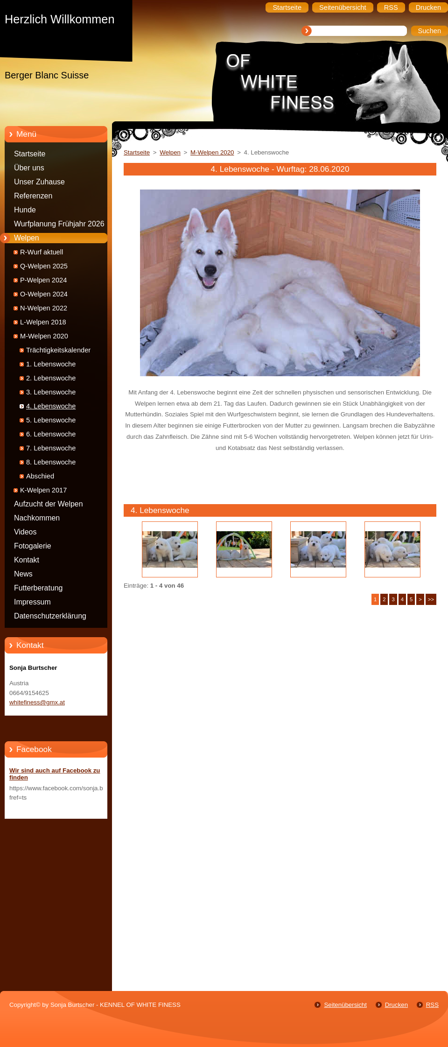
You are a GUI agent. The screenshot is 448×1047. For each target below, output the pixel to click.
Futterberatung (38, 588)
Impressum (32, 602)
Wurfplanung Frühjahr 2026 (59, 224)
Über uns (29, 168)
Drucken (396, 1004)
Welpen (26, 238)
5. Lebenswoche (51, 420)
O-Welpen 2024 (44, 294)
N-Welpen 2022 (43, 308)
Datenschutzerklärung (50, 616)
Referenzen (33, 196)
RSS (432, 1004)
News (23, 574)
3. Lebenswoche (51, 392)
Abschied (40, 476)
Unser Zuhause (39, 182)
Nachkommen (37, 518)
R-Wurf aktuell (41, 252)
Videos (25, 532)
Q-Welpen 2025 (44, 266)
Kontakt (26, 560)
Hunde (25, 210)
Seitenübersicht (345, 1004)
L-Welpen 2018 (43, 322)
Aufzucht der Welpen (48, 504)
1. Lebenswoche (51, 364)
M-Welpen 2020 (44, 336)
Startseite (29, 154)
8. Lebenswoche (51, 462)
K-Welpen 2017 (43, 490)
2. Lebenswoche (51, 378)
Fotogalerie (32, 546)
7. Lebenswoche (51, 448)
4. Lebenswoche (51, 406)
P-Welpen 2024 (43, 280)
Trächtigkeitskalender (58, 350)
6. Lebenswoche (51, 434)
